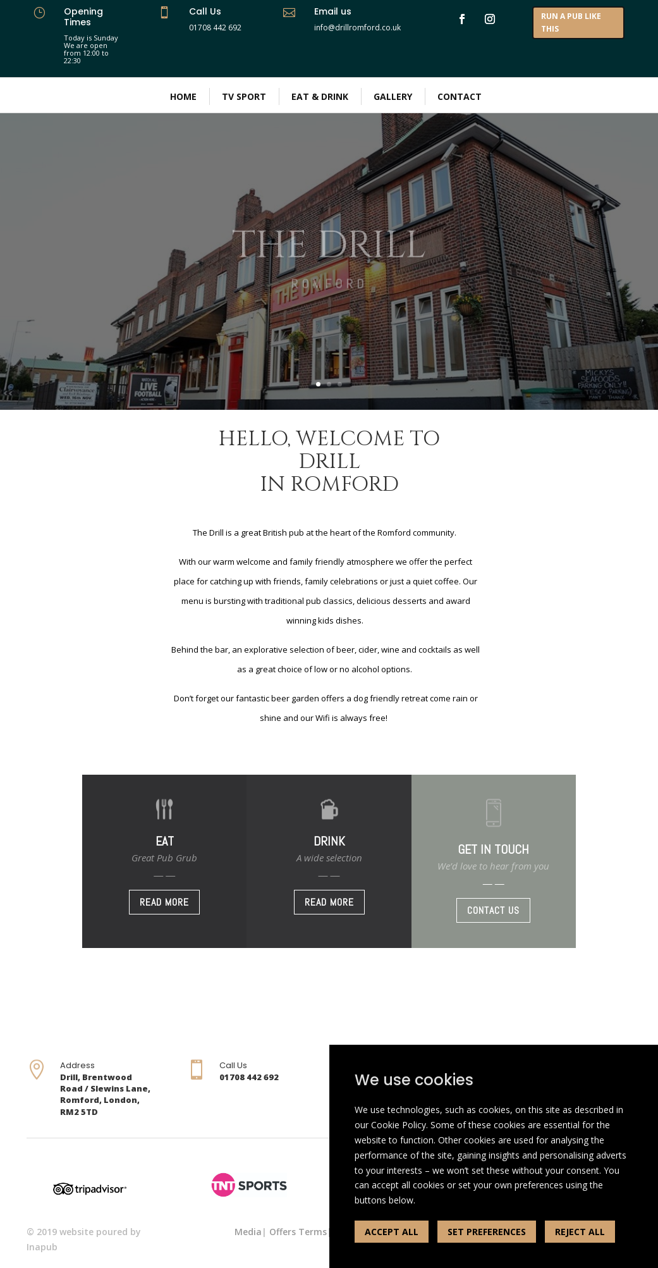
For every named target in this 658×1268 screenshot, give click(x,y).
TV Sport (244, 96)
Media (248, 1232)
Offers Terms (298, 1232)
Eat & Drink (319, 96)
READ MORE (164, 902)
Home (183, 96)
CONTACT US (493, 910)
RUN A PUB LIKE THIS (571, 22)
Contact (459, 96)
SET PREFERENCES (487, 1232)
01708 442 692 (215, 27)
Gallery (393, 96)
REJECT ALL (580, 1232)
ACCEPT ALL (391, 1232)
